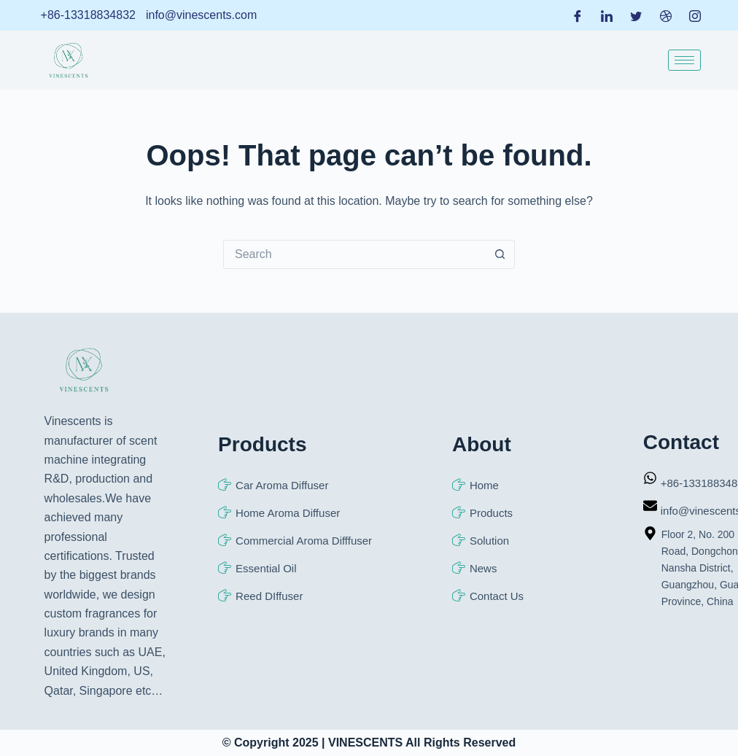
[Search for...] (354, 254)
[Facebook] (577, 15)
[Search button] (500, 254)
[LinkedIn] (607, 15)
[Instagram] (695, 15)
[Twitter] (636, 15)
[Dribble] (666, 15)
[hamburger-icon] (684, 60)
